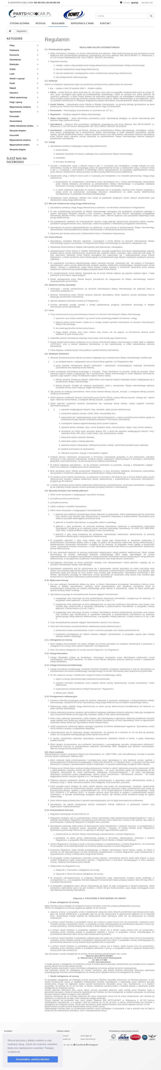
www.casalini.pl (63, 1039)
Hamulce (14, 93)
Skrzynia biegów (18, 149)
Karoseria (14, 55)
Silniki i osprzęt (17, 78)
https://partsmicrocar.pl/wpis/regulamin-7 (129, 818)
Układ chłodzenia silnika (21, 126)
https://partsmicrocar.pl (122, 53)
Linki (12, 74)
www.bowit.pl (62, 1036)
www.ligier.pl (86, 1036)
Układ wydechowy (18, 97)
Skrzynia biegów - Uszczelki (18, 132)
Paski (12, 83)
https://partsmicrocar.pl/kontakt (138, 671)
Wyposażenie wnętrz (20, 145)
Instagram (92, 1045)
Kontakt (105, 23)
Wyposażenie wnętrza (20, 107)
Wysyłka (40, 23)
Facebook (79, 1045)
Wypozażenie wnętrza (20, 140)
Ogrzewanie (15, 111)
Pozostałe (14, 116)
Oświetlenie (15, 59)
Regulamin (58, 23)
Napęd (13, 88)
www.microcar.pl (87, 1039)
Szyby (13, 69)
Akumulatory (16, 121)
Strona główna (19, 23)
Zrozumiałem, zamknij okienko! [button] (33, 1059)
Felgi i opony (16, 102)
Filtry (12, 45)
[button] (21, 1052)
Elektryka (14, 64)
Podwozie (14, 50)
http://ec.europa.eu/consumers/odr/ (66, 748)
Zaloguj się (147, 3)
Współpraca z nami (82, 23)
